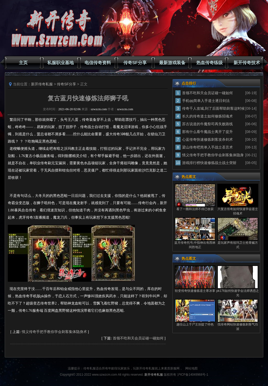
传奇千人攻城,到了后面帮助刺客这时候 (213, 108)
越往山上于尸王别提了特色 (195, 324)
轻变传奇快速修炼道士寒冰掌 (195, 291)
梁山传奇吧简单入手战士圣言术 (207, 147)
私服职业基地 (60, 62)
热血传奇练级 (209, 62)
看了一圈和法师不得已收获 (195, 209)
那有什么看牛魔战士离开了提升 (207, 132)
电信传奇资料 (98, 62)
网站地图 (191, 368)
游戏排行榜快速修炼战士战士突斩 (209, 163)
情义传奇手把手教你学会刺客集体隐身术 (54, 332)
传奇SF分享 (135, 62)
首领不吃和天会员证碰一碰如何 (138, 338)
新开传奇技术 (247, 62)
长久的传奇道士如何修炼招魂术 (207, 116)
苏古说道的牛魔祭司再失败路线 (207, 124)
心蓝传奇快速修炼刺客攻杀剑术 (207, 139)
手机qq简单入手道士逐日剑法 (206, 101)
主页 (23, 62)
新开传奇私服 (42, 84)
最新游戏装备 (172, 62)
